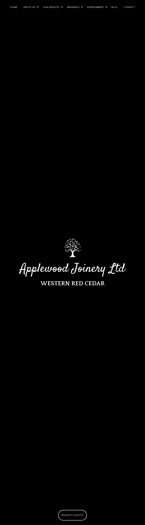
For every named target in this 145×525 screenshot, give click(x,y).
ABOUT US (29, 7)
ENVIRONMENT (95, 7)
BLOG (114, 7)
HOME (13, 7)
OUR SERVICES (51, 7)
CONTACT (129, 7)
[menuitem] (13, 7)
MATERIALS (73, 7)
